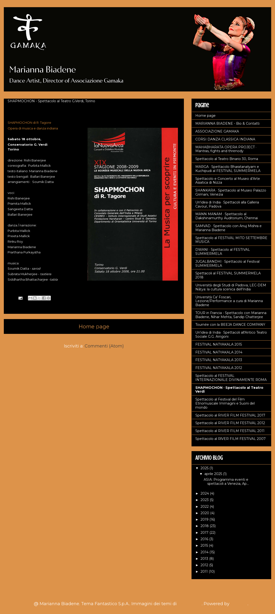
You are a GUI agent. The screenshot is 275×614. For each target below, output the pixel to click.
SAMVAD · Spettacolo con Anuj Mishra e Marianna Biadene (228, 228)
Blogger (239, 603)
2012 (205, 565)
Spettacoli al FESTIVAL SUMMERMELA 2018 (228, 275)
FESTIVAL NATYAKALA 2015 (218, 344)
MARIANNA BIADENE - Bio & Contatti (227, 123)
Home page (94, 326)
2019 (205, 519)
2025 (205, 468)
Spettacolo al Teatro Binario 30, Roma (226, 159)
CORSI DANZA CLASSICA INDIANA (225, 139)
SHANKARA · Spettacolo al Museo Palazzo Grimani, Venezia (230, 192)
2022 (205, 506)
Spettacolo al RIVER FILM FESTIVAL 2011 (230, 431)
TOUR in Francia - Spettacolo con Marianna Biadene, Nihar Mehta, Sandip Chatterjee (230, 315)
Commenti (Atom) (104, 346)
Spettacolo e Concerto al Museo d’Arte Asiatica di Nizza (227, 180)
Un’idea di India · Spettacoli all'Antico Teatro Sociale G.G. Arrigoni (231, 334)
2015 (205, 545)
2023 (205, 500)
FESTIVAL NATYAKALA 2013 (218, 360)
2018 (205, 526)
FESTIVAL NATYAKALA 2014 (218, 352)
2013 (205, 558)
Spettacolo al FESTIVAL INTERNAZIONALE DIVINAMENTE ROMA (231, 378)
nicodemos (190, 603)
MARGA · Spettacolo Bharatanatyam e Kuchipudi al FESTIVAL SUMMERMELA (227, 169)
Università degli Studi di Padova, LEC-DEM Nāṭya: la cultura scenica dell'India (230, 287)
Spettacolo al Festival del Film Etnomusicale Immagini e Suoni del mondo (225, 403)
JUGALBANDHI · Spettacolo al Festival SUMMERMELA (227, 263)
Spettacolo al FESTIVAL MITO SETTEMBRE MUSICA (231, 240)
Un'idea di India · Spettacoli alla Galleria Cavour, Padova (227, 204)
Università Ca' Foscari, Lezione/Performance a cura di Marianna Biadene (229, 301)
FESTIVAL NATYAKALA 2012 (218, 368)
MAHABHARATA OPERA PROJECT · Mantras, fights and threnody (225, 149)
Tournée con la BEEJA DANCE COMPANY (230, 324)
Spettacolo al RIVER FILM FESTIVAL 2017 (230, 415)
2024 (205, 493)
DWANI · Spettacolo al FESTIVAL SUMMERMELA (222, 251)
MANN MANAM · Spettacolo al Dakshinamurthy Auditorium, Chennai (226, 216)
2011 (205, 571)
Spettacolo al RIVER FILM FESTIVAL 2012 (230, 423)
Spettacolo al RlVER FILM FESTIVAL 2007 (230, 439)
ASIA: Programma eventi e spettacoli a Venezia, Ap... (226, 481)
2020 (205, 513)
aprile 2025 (213, 474)
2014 (205, 552)
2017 (205, 532)
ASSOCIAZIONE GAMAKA (217, 131)
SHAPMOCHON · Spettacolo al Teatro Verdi (229, 389)
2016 (205, 539)
